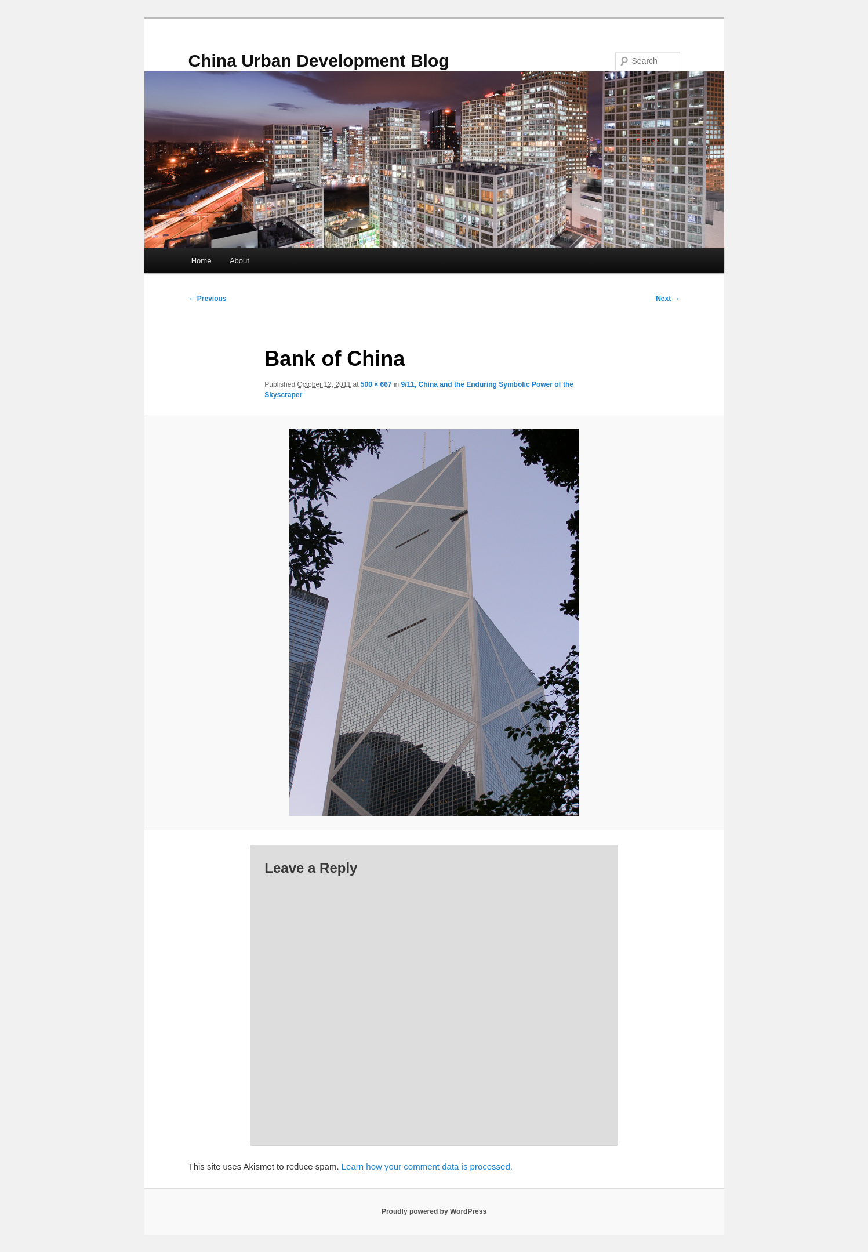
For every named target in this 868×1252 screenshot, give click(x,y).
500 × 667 (376, 384)
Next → (668, 299)
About (239, 260)
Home (201, 260)
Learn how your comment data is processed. (427, 1166)
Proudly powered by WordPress (434, 1211)
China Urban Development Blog (318, 60)
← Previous (207, 299)
